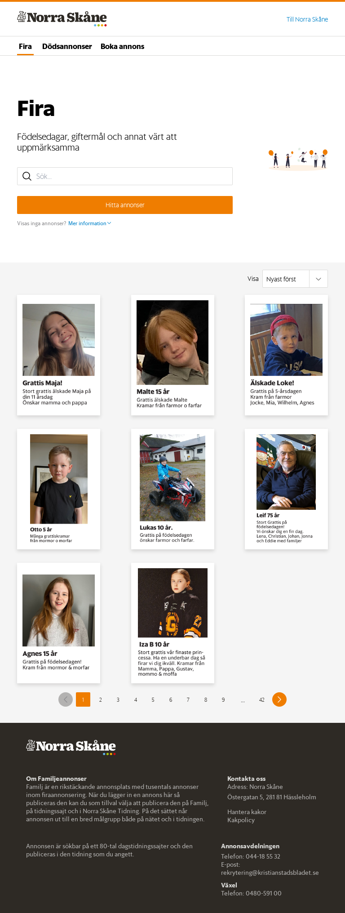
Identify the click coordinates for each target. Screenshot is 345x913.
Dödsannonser (67, 46)
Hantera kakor (246, 812)
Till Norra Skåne (307, 19)
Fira (25, 46)
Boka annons (122, 46)
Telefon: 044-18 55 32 (250, 856)
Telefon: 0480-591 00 (251, 893)
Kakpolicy (241, 820)
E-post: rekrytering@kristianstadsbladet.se (270, 868)
